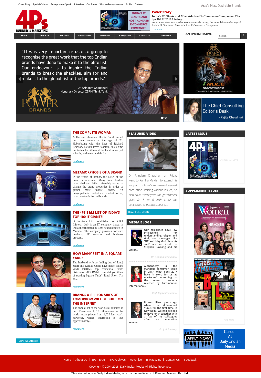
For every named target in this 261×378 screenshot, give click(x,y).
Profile (129, 4)
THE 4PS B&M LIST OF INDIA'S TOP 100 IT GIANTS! (96, 214)
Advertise (105, 35)
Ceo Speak (91, 4)
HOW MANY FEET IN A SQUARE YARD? (97, 255)
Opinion (139, 4)
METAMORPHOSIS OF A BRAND (97, 172)
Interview (79, 4)
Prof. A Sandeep (168, 329)
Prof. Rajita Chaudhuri (164, 293)
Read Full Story (138, 212)
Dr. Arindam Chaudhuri (164, 257)
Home (24, 35)
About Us (44, 35)
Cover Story (24, 4)
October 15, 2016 (228, 159)
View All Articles (28, 340)
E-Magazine (125, 35)
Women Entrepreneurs (111, 4)
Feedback (166, 35)
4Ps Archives (84, 35)
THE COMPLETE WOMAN (92, 132)
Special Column (40, 4)
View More (228, 320)
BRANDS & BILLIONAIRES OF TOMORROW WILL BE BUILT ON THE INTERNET (98, 299)
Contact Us (144, 35)
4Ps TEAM (65, 35)
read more (157, 29)
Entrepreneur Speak (61, 4)
